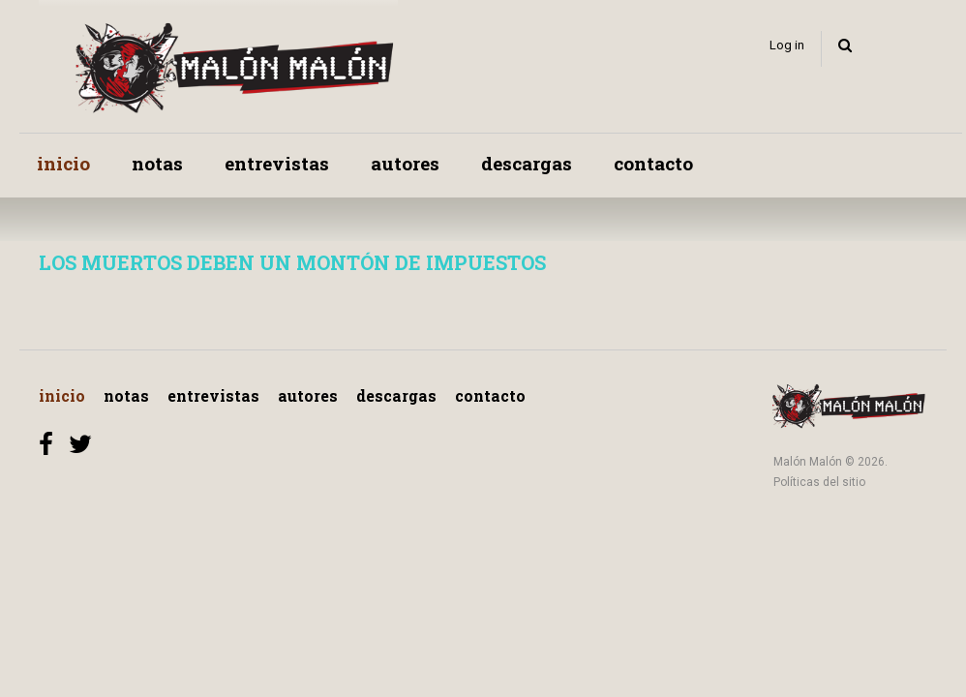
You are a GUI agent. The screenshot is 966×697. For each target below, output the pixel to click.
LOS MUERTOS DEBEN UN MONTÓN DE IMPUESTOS (292, 262)
